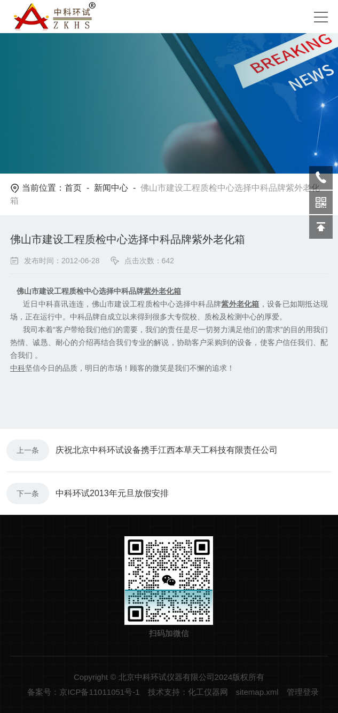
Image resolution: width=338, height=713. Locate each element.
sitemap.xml (257, 691)
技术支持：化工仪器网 (188, 691)
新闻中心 (111, 187)
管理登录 (303, 691)
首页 (73, 187)
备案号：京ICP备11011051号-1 (83, 691)
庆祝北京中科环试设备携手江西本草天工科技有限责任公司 (167, 450)
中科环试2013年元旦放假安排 (112, 493)
